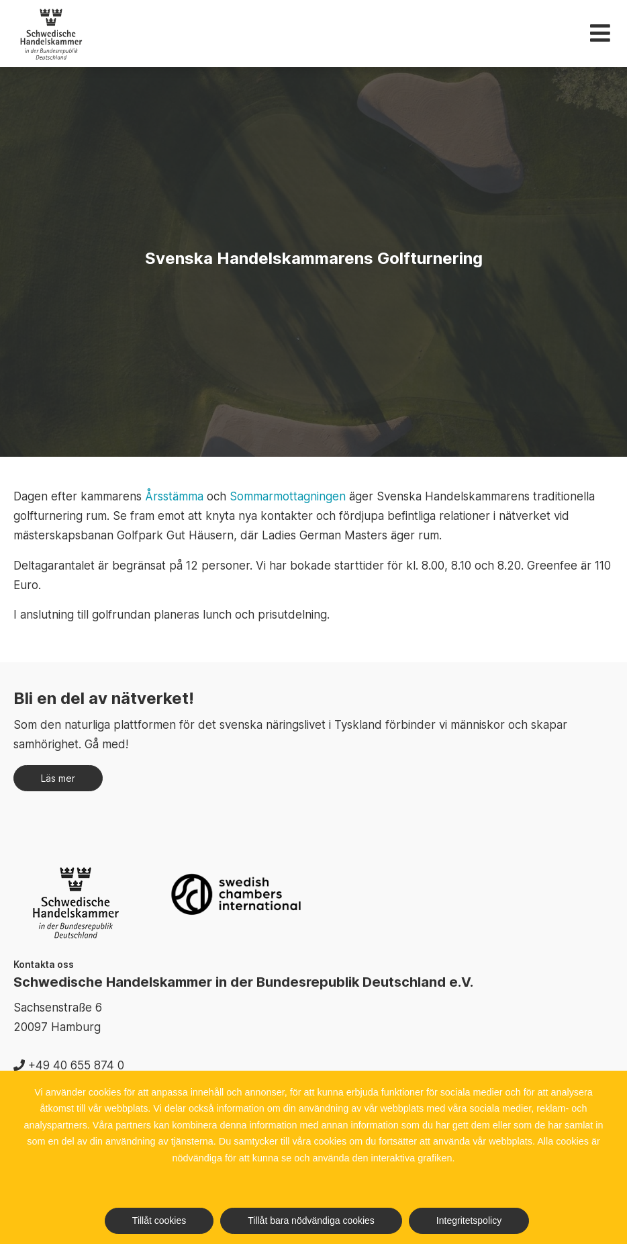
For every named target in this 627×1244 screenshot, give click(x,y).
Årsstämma (174, 496)
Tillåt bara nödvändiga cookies (311, 1220)
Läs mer (58, 778)
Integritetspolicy (468, 1220)
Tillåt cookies (159, 1220)
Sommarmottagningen (288, 496)
